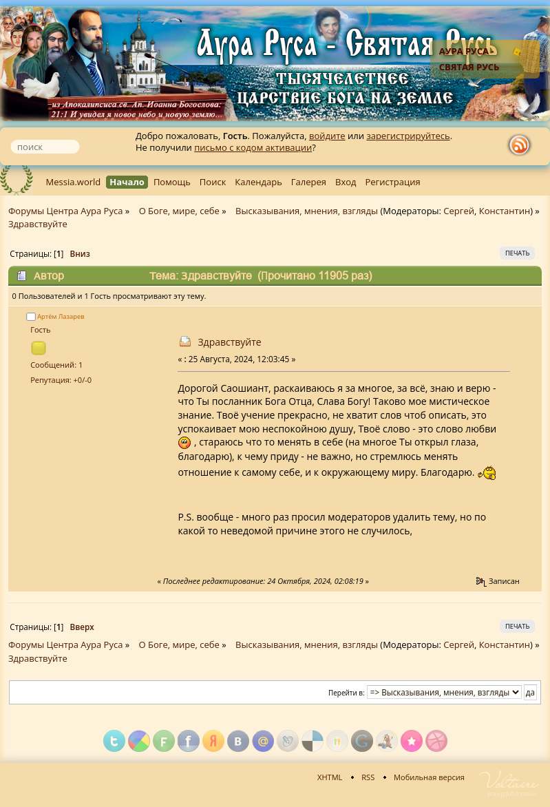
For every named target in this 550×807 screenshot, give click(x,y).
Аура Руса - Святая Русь (469, 59)
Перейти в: (346, 693)
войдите (327, 135)
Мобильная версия (429, 777)
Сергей (458, 211)
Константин (504, 211)
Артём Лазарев (60, 316)
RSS (367, 777)
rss (522, 145)
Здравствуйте (229, 341)
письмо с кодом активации (253, 147)
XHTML (329, 777)
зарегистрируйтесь (407, 135)
